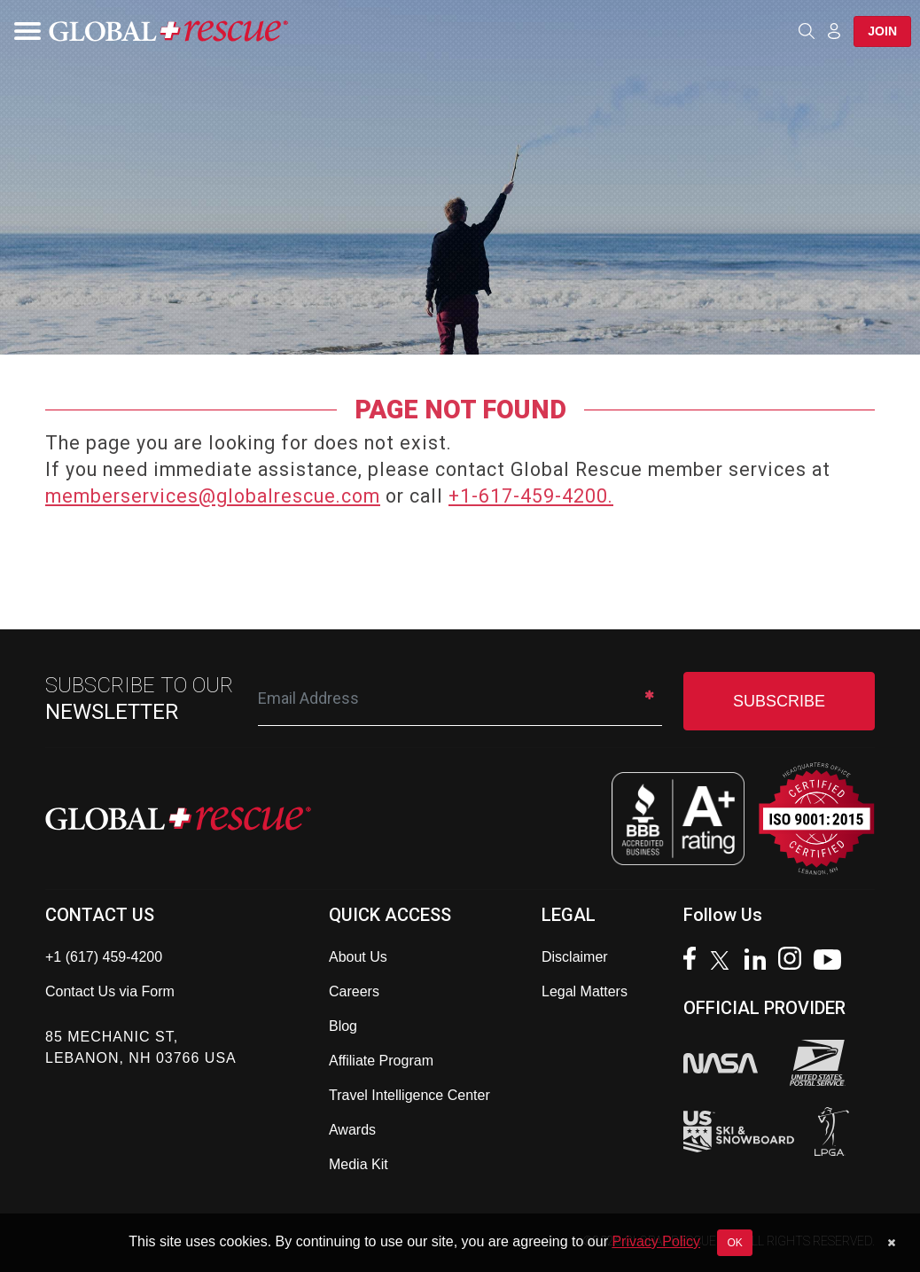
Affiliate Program (381, 1060)
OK (734, 1243)
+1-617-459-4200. (530, 496)
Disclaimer (575, 956)
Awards (352, 1129)
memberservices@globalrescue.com (212, 496)
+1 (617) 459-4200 (103, 956)
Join (882, 31)
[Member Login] (834, 30)
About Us (358, 956)
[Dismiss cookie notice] (891, 1242)
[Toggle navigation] (22, 31)
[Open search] (807, 31)
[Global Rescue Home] (168, 31)
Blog (343, 1026)
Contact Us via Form (110, 991)
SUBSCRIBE (779, 701)
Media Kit (358, 1164)
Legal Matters (585, 991)
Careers (354, 991)
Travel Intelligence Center (409, 1095)
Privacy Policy (656, 1241)
